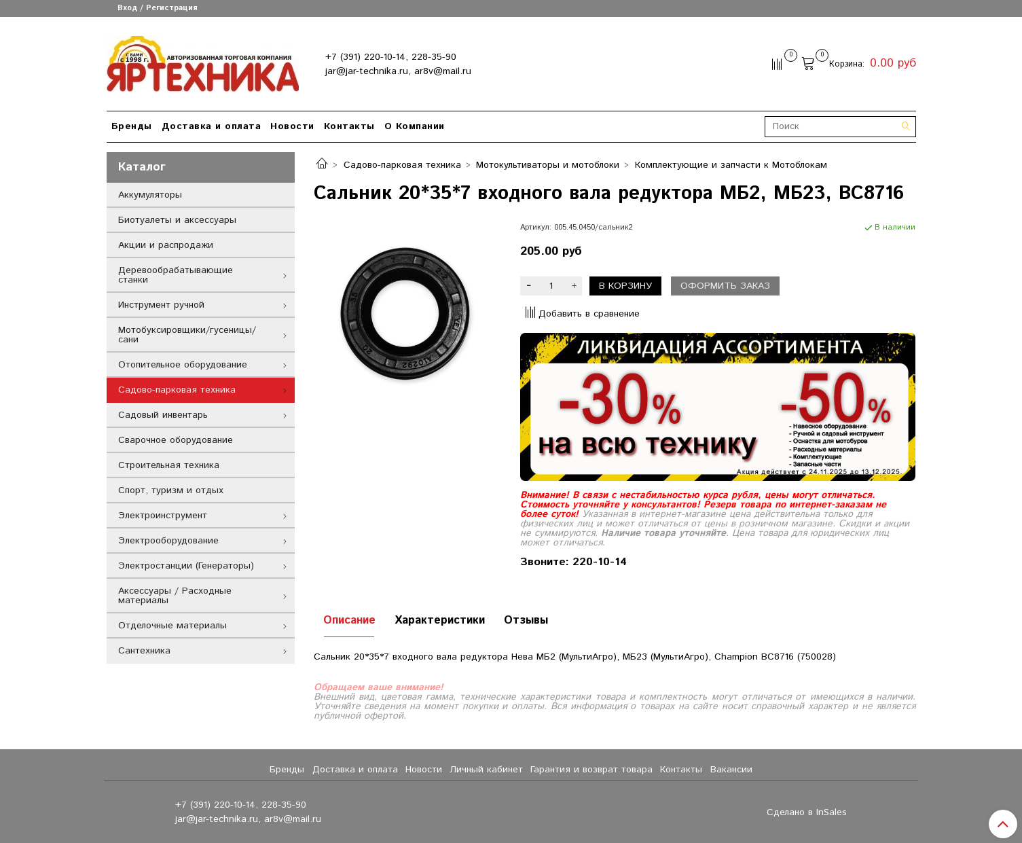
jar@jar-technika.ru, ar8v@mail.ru (398, 71)
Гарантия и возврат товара (591, 769)
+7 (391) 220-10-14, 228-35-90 (390, 57)
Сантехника (144, 651)
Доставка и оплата (211, 126)
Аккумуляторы (150, 195)
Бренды (131, 126)
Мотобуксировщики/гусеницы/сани (187, 334)
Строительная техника (168, 465)
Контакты (349, 126)
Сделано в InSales (807, 812)
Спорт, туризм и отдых (170, 490)
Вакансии (731, 769)
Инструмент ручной (161, 305)
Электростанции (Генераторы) (186, 566)
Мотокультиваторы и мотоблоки (547, 165)
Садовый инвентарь (163, 415)
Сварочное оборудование (175, 440)
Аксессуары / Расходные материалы (175, 595)
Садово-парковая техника (402, 165)
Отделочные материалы (172, 625)
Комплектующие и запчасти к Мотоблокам (731, 165)
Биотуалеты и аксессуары (177, 220)
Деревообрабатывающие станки (175, 275)
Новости (292, 126)
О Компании (414, 126)
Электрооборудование (168, 541)
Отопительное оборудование (182, 365)
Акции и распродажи (165, 245)
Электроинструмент (162, 515)
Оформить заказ (725, 286)
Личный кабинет (486, 769)
